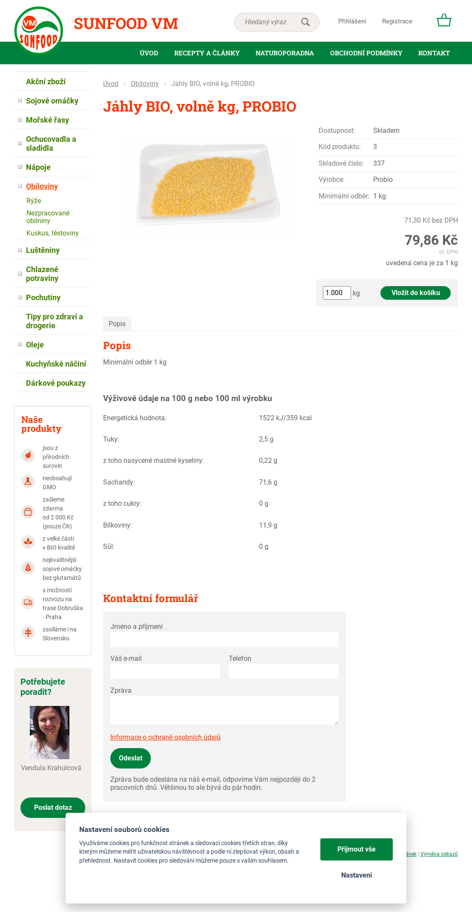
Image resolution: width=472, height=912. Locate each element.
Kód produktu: (340, 147)
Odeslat (130, 758)
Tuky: (111, 439)
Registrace (397, 21)
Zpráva (121, 690)
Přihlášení (352, 21)
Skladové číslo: (341, 163)
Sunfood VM (126, 23)
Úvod (110, 84)
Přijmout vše (356, 849)
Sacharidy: (119, 482)
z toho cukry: (122, 503)
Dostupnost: (337, 130)
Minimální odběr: (344, 196)
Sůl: (109, 546)
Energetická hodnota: (135, 418)
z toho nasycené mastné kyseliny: (153, 460)
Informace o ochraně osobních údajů (165, 737)
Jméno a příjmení (136, 626)
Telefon (240, 658)
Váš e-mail (126, 658)
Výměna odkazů (439, 854)
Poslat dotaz (53, 807)
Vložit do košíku (415, 293)
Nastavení (356, 875)
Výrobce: (332, 179)
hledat (305, 22)
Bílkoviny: (117, 525)
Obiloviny (145, 84)
